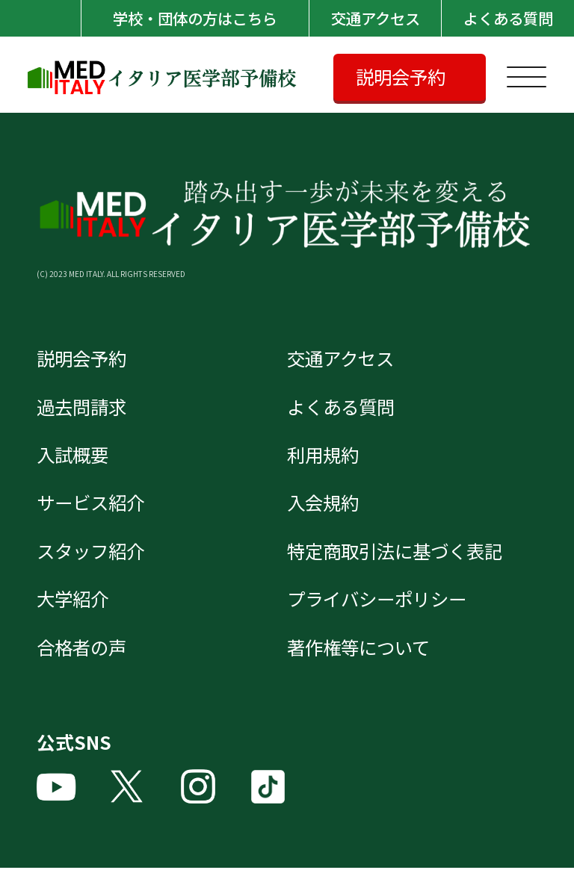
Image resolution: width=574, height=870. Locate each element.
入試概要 (74, 455)
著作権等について (361, 649)
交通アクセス (374, 18)
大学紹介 (74, 600)
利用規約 (324, 455)
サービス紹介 (93, 504)
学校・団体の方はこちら (193, 18)
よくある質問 (507, 18)
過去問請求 (83, 407)
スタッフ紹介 (93, 551)
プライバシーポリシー (380, 600)
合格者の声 (83, 649)
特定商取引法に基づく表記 (399, 551)
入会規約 (324, 504)
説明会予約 (402, 76)
